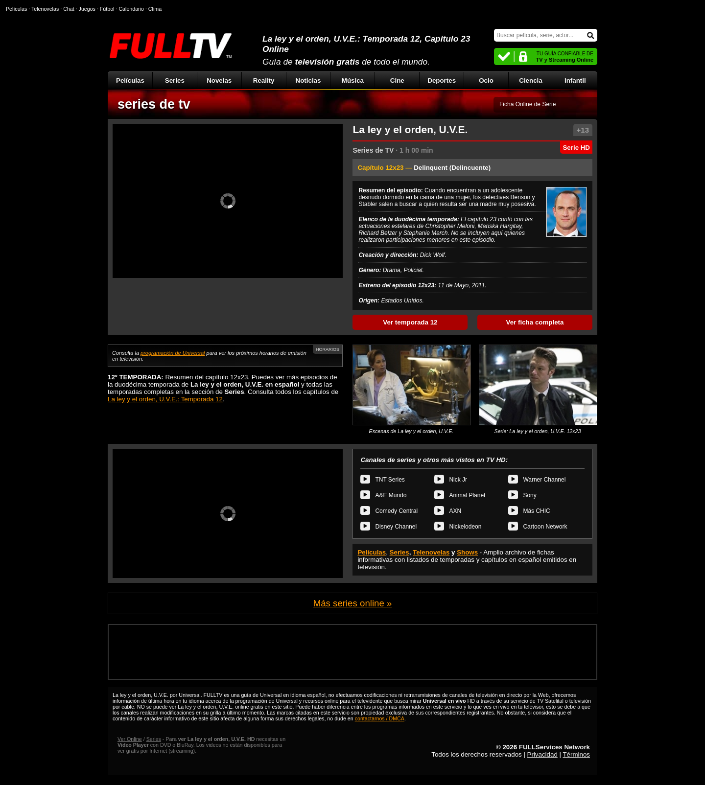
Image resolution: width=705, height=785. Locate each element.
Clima (155, 9)
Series (175, 80)
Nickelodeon (465, 526)
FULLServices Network (554, 747)
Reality (264, 80)
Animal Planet (467, 495)
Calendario (131, 9)
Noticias (308, 80)
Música (353, 80)
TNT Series (389, 479)
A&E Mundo (390, 495)
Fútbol (107, 9)
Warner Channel (544, 479)
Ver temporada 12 (410, 322)
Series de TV (373, 150)
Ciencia (530, 80)
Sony (529, 495)
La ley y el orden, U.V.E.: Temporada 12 (165, 399)
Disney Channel (396, 526)
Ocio (486, 80)
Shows (467, 552)
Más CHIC (536, 511)
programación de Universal (173, 353)
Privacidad (542, 754)
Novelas (219, 80)
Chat (68, 9)
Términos (576, 754)
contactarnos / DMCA (379, 718)
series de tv (154, 104)
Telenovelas (431, 552)
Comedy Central (396, 511)
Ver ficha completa (535, 322)
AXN (455, 511)
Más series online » (352, 603)
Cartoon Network (545, 526)
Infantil (575, 80)
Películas (130, 80)
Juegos (87, 9)
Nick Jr (458, 479)
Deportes (441, 80)
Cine (397, 80)
